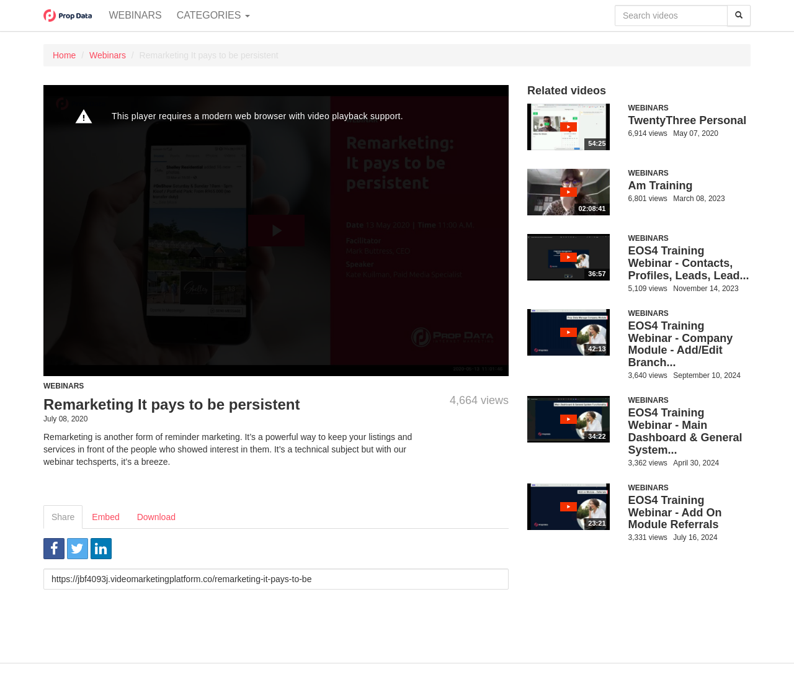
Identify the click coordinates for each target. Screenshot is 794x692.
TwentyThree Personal (687, 120)
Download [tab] (156, 517)
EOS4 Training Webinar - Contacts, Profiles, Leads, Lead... (688, 263)
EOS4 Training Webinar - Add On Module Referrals (675, 512)
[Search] (739, 15)
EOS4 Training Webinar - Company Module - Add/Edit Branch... (680, 344)
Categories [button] (213, 15)
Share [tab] (62, 517)
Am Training (660, 185)
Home (64, 55)
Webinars (135, 15)
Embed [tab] (105, 517)
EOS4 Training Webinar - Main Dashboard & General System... (685, 431)
